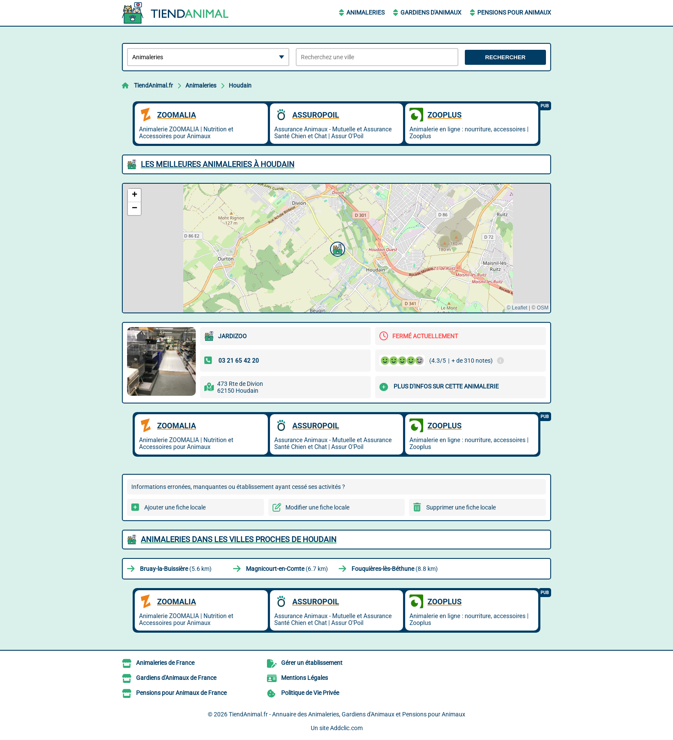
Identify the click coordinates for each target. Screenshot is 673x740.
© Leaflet (516, 308)
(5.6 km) (176, 568)
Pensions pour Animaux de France (181, 692)
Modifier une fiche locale (317, 507)
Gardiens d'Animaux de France (176, 677)
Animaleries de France (165, 662)
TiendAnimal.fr (153, 85)
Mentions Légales (304, 677)
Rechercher (505, 57)
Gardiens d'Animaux (430, 12)
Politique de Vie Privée (310, 692)
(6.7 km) (287, 568)
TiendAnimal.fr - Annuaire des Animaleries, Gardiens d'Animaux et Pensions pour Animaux (347, 714)
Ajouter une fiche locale (175, 507)
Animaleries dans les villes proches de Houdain (238, 539)
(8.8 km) (395, 568)
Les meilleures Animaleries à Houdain (217, 164)
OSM (543, 308)
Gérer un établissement (312, 662)
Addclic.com (346, 728)
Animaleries (365, 12)
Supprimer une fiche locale (461, 507)
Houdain (240, 85)
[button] (336, 248)
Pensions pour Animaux (514, 12)
